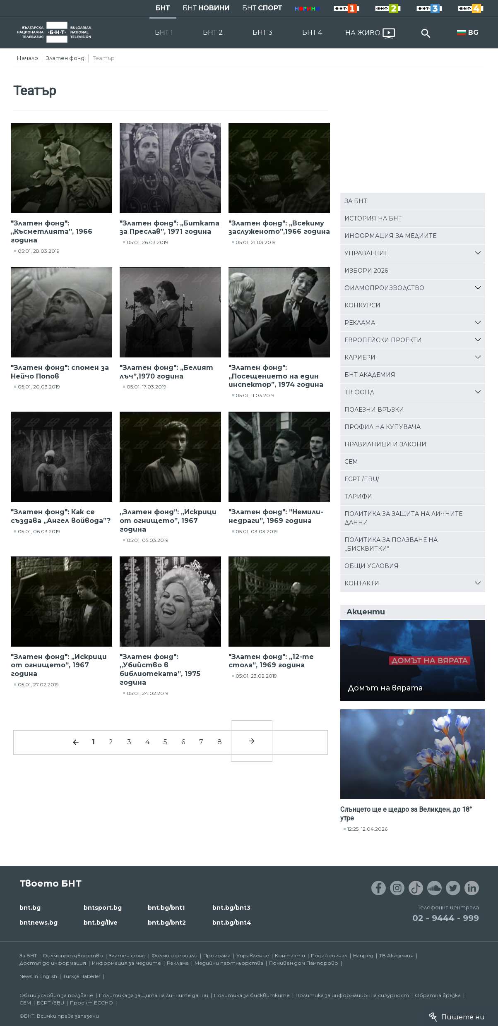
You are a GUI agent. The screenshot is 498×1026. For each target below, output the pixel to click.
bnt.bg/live (101, 922)
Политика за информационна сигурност (352, 995)
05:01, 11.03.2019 (255, 395)
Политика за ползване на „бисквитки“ (391, 544)
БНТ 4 (312, 32)
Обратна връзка (438, 995)
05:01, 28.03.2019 (39, 251)
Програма (217, 955)
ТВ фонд (359, 392)
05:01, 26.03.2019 (147, 242)
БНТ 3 (262, 32)
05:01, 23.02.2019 (256, 676)
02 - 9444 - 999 (445, 918)
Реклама (359, 322)
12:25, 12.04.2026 (367, 829)
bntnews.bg (38, 922)
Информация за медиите (390, 236)
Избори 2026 (366, 270)
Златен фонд (65, 58)
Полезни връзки (374, 409)
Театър (104, 58)
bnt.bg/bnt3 (231, 907)
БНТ (163, 8)
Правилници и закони (385, 444)
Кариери (359, 357)
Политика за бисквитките (252, 995)
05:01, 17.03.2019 (146, 387)
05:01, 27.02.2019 (38, 684)
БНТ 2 (213, 32)
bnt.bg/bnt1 (166, 907)
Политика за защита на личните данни (403, 518)
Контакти (361, 583)
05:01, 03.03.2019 (257, 531)
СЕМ (351, 461)
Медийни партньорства (229, 963)
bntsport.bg (103, 907)
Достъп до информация (52, 963)
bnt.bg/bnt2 (167, 922)
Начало (27, 58)
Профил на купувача (382, 427)
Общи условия (371, 566)
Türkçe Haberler (82, 976)
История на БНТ (373, 218)
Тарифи (358, 496)
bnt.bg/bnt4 (231, 922)
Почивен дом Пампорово (303, 963)
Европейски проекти (383, 340)
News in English (38, 976)
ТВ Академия (396, 955)
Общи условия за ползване (56, 995)
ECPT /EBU (50, 1003)
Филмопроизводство (384, 288)
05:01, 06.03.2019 (39, 531)
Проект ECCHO (91, 1003)
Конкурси (362, 305)
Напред (363, 955)
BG (473, 32)
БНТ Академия (369, 375)
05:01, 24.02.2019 (147, 693)
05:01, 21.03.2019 (256, 242)
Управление (366, 253)
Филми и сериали (174, 955)
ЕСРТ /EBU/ (361, 479)
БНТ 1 (164, 32)
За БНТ (355, 201)
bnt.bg (30, 907)
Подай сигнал (329, 955)
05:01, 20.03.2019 (39, 387)
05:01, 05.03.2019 (147, 540)
